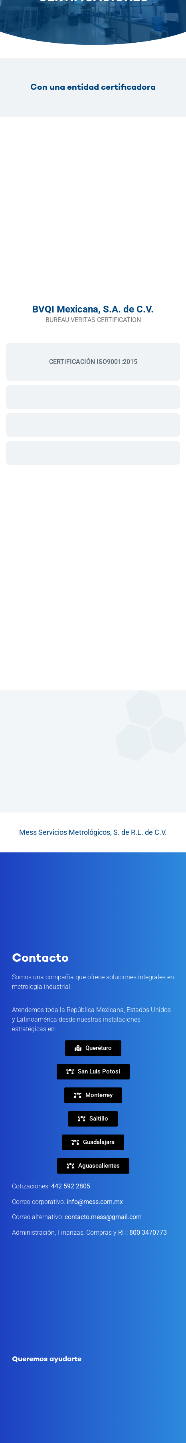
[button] (93, 1071)
